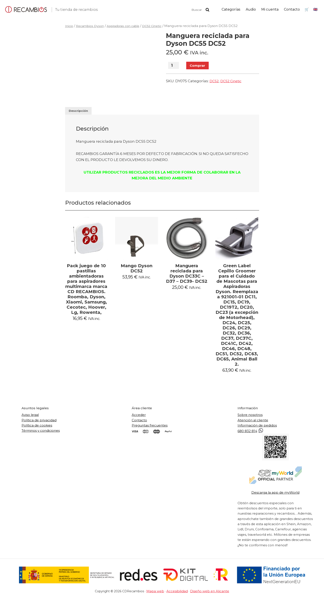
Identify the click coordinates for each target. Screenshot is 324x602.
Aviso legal (30, 417)
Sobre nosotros (250, 417)
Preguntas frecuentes (149, 428)
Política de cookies (37, 428)
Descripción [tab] (80, 111)
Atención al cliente (253, 422)
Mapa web (158, 594)
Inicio (69, 26)
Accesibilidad (178, 594)
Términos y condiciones (41, 433)
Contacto (139, 422)
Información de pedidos (257, 428)
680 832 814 (251, 433)
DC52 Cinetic (159, 26)
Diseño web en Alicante (207, 594)
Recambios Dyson (91, 26)
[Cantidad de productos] (173, 66)
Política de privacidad (39, 422)
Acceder (139, 417)
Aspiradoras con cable (127, 26)
